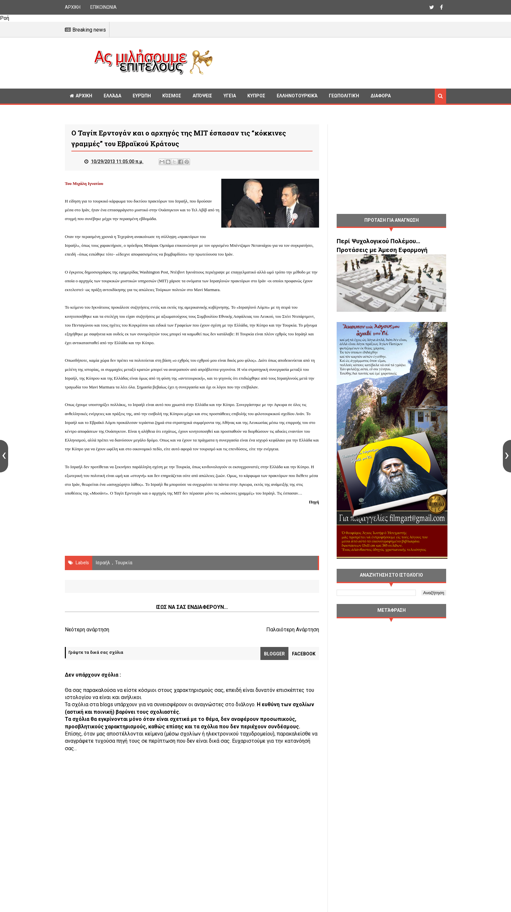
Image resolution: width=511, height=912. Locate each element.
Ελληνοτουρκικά (297, 95)
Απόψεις (202, 95)
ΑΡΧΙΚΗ (72, 7)
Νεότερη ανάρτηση (87, 629)
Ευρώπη (142, 95)
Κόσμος (171, 95)
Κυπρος (256, 95)
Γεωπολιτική (344, 95)
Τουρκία (123, 562)
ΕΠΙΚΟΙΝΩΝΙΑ (103, 7)
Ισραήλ (103, 562)
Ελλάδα (112, 95)
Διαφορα (381, 95)
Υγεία (230, 95)
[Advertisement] (332, 62)
